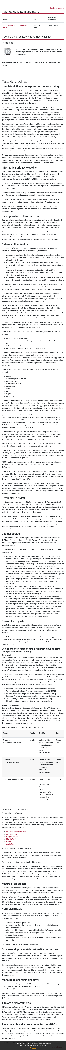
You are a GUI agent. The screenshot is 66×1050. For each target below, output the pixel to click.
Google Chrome (12, 837)
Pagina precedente (57, 8)
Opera (8, 842)
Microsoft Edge (12, 834)
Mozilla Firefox (11, 839)
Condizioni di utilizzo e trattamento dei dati (33, 1045)
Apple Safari (10, 844)
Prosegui (33, 1048)
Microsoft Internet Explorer (16, 832)
